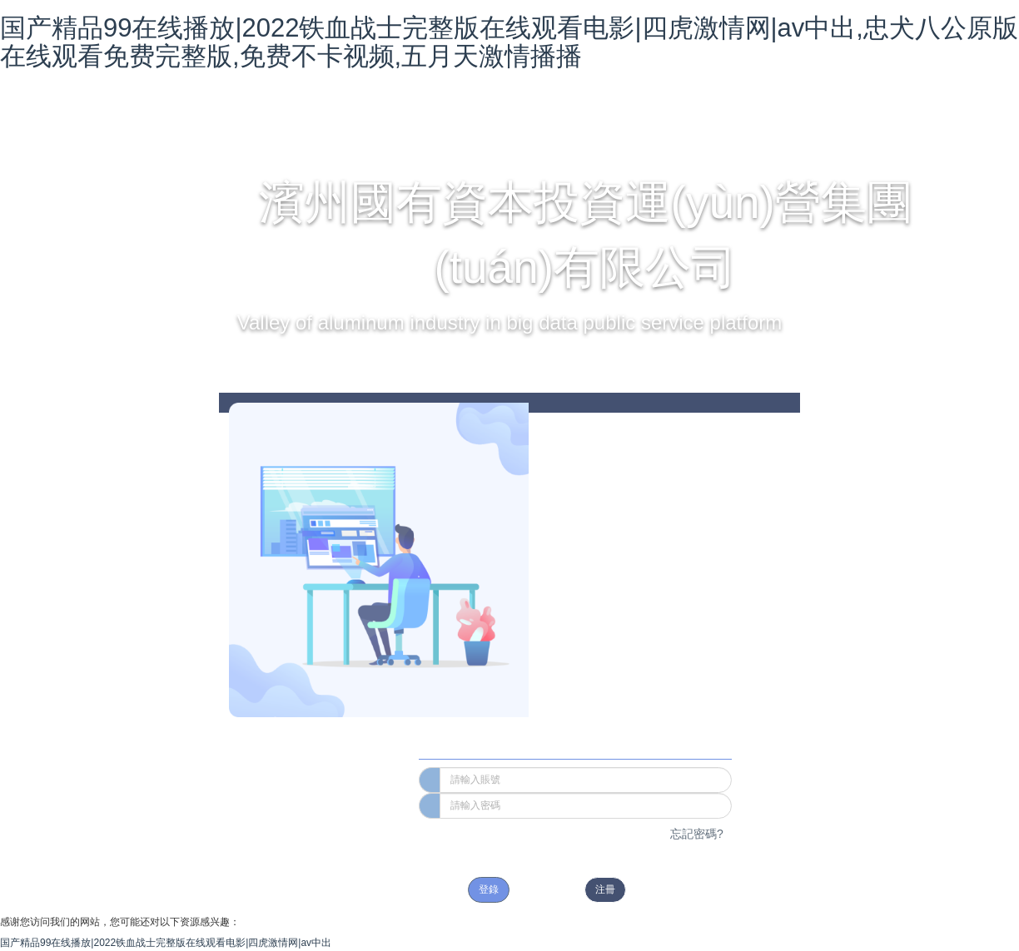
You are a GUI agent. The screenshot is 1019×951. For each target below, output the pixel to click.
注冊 (605, 889)
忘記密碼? (696, 833)
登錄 (489, 889)
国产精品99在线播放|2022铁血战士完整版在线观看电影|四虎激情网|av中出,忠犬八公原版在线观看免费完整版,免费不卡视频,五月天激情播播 (509, 42)
